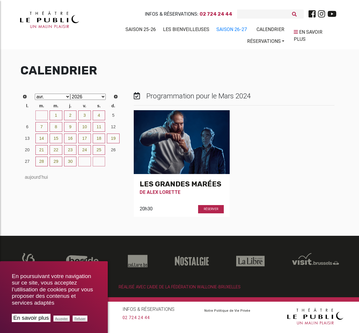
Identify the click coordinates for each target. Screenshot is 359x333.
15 (55, 140)
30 (27, 117)
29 (55, 163)
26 (113, 152)
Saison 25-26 (140, 30)
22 (55, 152)
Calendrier (270, 30)
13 (27, 140)
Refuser (80, 318)
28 (41, 163)
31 (41, 117)
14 (41, 140)
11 (99, 129)
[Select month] (52, 99)
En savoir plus (31, 318)
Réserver (211, 211)
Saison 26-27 (231, 30)
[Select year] (88, 99)
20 (27, 152)
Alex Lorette (163, 194)
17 (84, 140)
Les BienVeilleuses (186, 30)
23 (70, 152)
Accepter (61, 318)
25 (99, 152)
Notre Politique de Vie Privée (227, 313)
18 (99, 140)
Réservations (264, 42)
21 (41, 152)
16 (70, 140)
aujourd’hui (36, 179)
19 (113, 140)
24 (84, 152)
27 (27, 163)
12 (113, 129)
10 (84, 129)
